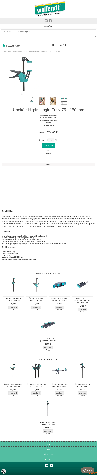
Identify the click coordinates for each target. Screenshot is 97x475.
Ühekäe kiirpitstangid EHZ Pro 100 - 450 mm (13, 385)
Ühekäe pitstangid (28, 51)
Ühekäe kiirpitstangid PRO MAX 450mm (82, 385)
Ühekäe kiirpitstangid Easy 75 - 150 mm (47, 51)
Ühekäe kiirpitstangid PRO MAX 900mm (48, 423)
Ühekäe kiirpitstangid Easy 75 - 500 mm (13, 299)
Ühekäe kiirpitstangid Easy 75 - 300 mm (36, 299)
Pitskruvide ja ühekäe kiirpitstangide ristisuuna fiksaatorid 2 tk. (82, 300)
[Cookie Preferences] (3, 471)
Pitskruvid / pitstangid (14, 51)
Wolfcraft (53, 120)
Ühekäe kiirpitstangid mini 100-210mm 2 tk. (36, 385)
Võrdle (48, 154)
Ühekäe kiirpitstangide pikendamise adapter (59, 299)
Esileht (4, 51)
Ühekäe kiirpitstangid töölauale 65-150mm (59, 385)
